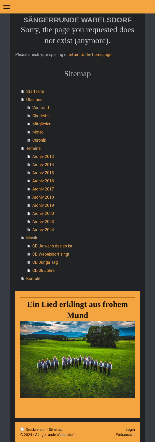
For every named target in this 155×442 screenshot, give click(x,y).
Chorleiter (41, 115)
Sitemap (55, 429)
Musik (31, 237)
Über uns (34, 99)
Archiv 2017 (43, 188)
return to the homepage (90, 54)
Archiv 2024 (43, 229)
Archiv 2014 (43, 164)
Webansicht (125, 434)
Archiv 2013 (43, 156)
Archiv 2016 (43, 180)
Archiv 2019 (43, 205)
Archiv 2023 (43, 221)
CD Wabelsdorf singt (50, 254)
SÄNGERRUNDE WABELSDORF (77, 20)
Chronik (39, 140)
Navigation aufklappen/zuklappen (77, 6)
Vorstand (40, 107)
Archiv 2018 (43, 197)
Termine (33, 148)
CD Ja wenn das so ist (52, 245)
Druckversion (33, 429)
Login (130, 429)
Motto (38, 132)
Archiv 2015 (43, 172)
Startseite (35, 91)
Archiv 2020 (43, 213)
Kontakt (33, 278)
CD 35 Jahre (43, 270)
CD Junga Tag (45, 262)
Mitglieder (41, 123)
